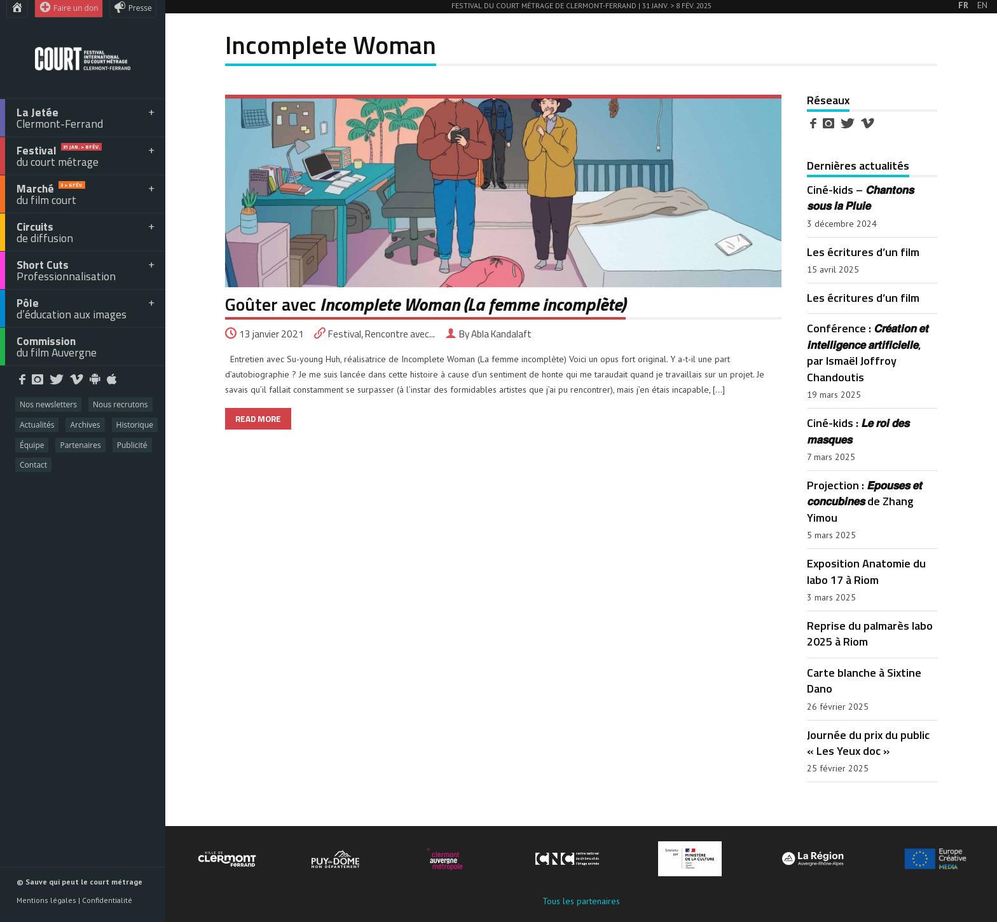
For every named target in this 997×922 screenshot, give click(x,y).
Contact (33, 464)
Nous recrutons (120, 404)
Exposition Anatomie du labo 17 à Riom (866, 571)
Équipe (32, 445)
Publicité (132, 445)
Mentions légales (46, 900)
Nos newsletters (48, 404)
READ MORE (258, 418)
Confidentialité (107, 900)
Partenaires (80, 445)
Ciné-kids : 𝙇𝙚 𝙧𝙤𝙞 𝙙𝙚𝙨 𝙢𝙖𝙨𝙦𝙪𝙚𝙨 (858, 430)
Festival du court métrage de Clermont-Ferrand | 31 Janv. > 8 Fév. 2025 (581, 5)
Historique (134, 424)
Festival (344, 334)
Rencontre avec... (400, 334)
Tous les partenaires (581, 901)
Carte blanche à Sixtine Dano (864, 680)
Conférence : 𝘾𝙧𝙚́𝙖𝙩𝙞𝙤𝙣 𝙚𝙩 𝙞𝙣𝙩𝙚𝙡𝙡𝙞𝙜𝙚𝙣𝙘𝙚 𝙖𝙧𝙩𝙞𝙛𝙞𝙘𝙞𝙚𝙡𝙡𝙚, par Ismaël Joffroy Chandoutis (867, 352)
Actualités (37, 424)
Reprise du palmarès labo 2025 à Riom (870, 633)
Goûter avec (425, 304)
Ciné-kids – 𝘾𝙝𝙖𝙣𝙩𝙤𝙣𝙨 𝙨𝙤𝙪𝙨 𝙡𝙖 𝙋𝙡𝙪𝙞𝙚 (860, 197)
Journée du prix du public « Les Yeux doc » (868, 742)
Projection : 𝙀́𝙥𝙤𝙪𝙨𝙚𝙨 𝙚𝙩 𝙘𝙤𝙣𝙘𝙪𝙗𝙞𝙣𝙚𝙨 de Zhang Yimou (864, 501)
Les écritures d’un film (863, 252)
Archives (85, 424)
